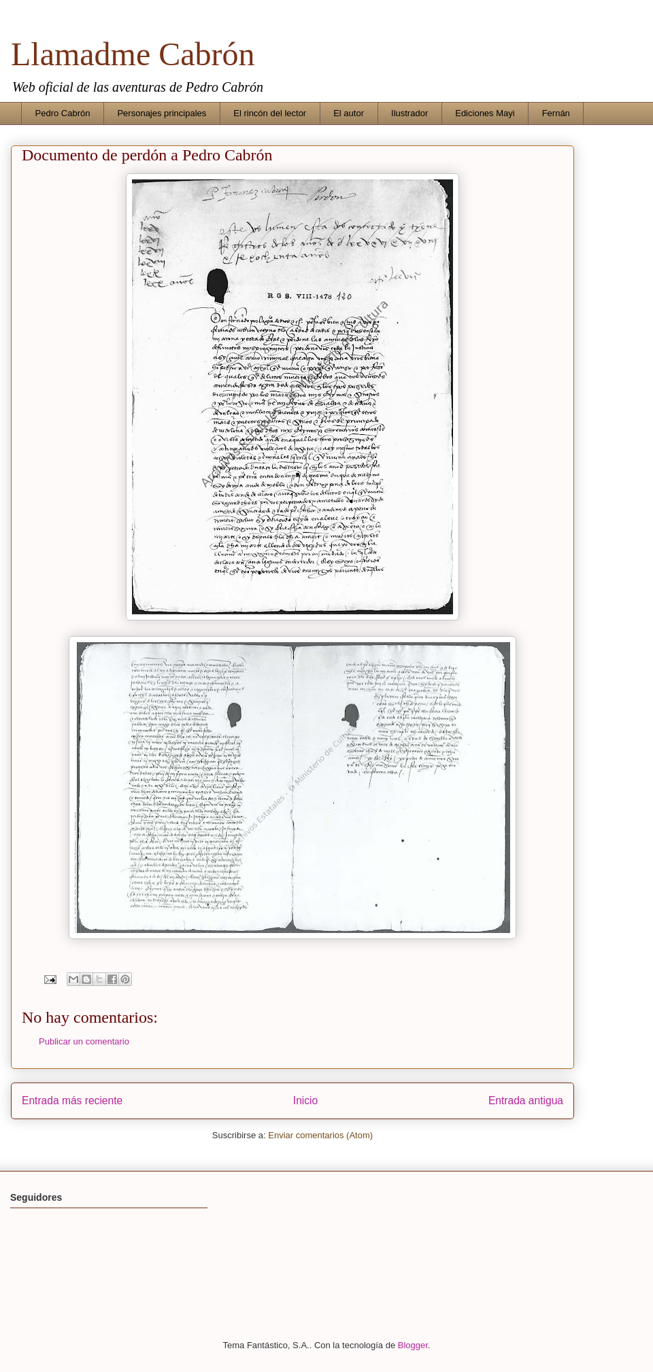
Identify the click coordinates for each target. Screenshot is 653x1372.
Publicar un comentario (84, 1041)
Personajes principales (161, 113)
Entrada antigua (525, 1100)
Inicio (305, 1100)
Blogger (413, 1345)
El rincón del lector (269, 113)
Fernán (556, 113)
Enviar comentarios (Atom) (320, 1135)
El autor (348, 113)
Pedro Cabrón (62, 113)
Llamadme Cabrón (133, 54)
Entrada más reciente (72, 1100)
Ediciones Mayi (484, 113)
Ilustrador (409, 113)
